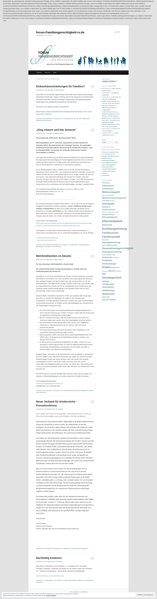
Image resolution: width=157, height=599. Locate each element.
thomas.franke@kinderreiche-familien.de (49, 383)
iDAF (80, 118)
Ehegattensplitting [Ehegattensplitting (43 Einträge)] (108, 214)
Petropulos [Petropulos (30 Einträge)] (105, 271)
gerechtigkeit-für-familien (110, 162)
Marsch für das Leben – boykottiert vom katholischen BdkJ (111, 120)
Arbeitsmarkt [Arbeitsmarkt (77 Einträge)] (107, 189)
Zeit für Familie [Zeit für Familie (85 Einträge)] (109, 300)
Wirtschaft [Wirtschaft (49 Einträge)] (105, 297)
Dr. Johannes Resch (108, 154)
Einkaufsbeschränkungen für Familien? (60, 86)
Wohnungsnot (40, 246)
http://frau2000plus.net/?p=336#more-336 (50, 576)
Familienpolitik (67, 390)
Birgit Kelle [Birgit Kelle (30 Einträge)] (105, 195)
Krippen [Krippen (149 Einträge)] (106, 267)
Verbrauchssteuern (83, 245)
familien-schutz (107, 158)
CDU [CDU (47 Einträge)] (103, 200)
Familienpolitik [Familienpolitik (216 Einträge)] (111, 236)
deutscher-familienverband (110, 152)
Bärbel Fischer (60, 90)
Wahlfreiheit (84, 390)
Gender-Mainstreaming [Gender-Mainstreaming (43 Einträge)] (109, 245)
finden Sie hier (58, 191)
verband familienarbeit (109, 169)
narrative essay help (108, 105)
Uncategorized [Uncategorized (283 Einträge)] (111, 277)
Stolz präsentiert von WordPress (78, 592)
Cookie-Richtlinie (51, 595)
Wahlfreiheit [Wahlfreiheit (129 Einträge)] (108, 294)
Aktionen (39, 72)
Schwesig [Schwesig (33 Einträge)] (118, 271)
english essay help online (110, 101)
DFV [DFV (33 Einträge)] (103, 212)
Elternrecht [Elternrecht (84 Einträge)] (107, 225)
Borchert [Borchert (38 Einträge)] (111, 195)
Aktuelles (49, 118)
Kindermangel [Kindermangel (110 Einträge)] (109, 264)
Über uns (47, 72)
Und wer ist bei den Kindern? (111, 103)
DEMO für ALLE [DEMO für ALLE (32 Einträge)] (110, 200)
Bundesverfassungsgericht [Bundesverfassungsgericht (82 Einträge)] (114, 198)
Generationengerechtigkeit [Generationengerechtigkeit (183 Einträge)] (117, 248)
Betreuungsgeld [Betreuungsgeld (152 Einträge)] (111, 192)
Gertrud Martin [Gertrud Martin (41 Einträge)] (107, 255)
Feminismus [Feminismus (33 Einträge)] (105, 240)
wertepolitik (105, 175)
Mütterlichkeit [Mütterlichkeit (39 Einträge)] (115, 267)
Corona (76, 118)
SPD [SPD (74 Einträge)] (104, 274)
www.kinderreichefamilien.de (46, 240)
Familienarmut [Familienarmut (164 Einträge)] (110, 233)
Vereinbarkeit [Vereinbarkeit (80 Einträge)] (108, 287)
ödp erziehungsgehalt (109, 165)
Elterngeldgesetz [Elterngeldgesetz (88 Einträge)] (109, 217)
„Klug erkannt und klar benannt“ (56, 129)
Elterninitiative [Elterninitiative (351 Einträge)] (112, 221)
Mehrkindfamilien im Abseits (53, 255)
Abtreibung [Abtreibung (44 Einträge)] (106, 183)
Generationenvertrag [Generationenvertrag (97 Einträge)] (112, 252)
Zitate (55, 72)
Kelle (65, 580)
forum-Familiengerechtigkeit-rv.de (60, 32)
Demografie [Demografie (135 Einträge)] (108, 203)
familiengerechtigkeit (108, 160)
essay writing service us (109, 112)
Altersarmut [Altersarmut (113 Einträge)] (108, 185)
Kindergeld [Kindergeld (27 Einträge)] (116, 257)
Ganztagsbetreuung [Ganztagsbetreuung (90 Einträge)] (111, 242)
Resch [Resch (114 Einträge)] (111, 271)
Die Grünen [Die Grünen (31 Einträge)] (108, 212)
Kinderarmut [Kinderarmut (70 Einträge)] (107, 257)
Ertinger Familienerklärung (110, 156)
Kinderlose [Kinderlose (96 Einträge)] (107, 260)
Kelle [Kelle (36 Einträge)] (113, 255)
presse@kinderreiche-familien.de (47, 238)
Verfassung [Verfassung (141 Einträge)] (108, 290)
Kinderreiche (85, 118)
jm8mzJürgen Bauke (108, 124)
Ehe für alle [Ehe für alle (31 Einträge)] (115, 212)
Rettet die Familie (107, 167)
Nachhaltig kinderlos (49, 557)
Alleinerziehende (68, 118)
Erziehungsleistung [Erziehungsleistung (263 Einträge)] (114, 228)
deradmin (60, 409)
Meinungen (55, 245)
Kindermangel (72, 580)
